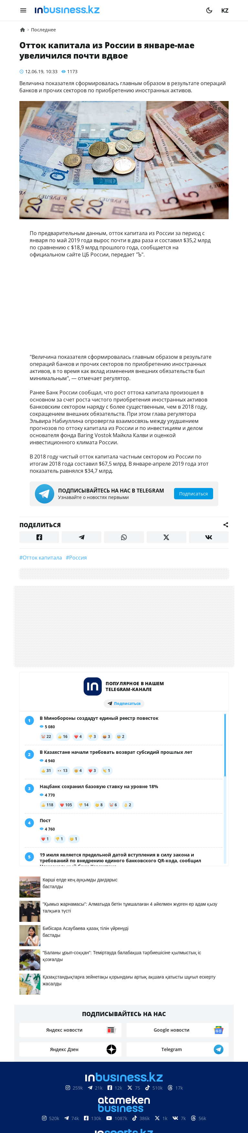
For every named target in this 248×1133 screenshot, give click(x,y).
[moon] (209, 10)
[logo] (116, 10)
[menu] (23, 10)
